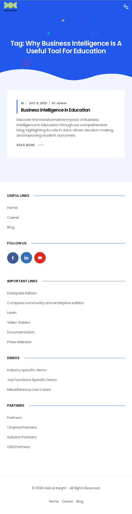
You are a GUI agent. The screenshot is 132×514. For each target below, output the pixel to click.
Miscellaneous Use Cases (29, 389)
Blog (11, 227)
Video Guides (18, 322)
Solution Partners (22, 437)
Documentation (20, 332)
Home (12, 207)
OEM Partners (18, 446)
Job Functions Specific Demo (32, 379)
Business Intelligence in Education (55, 110)
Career (13, 217)
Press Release (19, 341)
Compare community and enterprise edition (45, 302)
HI (22, 103)
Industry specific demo (27, 369)
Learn (11, 312)
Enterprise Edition (21, 293)
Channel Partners (22, 427)
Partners (14, 417)
